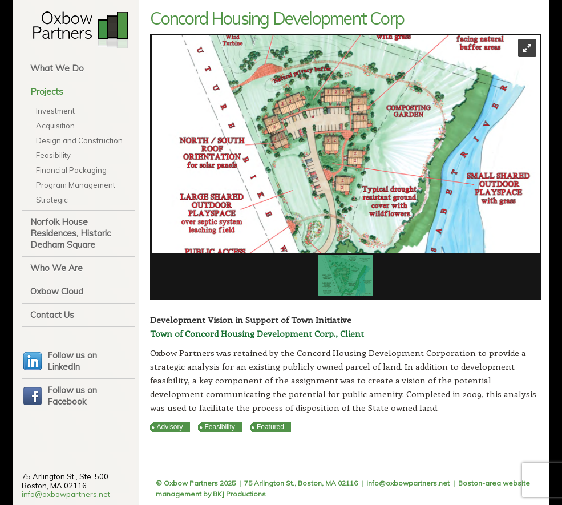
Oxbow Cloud (56, 291)
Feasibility (53, 155)
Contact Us (52, 314)
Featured (270, 427)
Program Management (75, 184)
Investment (55, 110)
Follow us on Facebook (72, 396)
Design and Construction (79, 140)
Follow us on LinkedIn (72, 361)
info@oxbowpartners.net (66, 494)
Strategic (52, 199)
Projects (46, 91)
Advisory (170, 427)
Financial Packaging (71, 170)
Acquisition (55, 125)
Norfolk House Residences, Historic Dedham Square (70, 233)
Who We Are (56, 267)
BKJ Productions (239, 494)
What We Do (57, 68)
